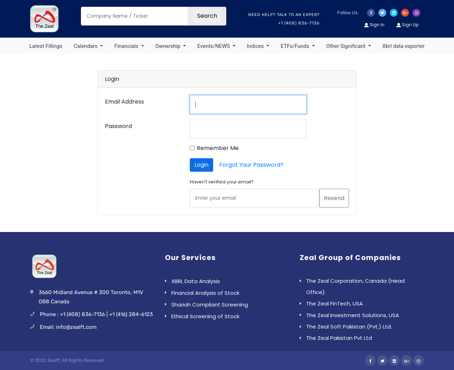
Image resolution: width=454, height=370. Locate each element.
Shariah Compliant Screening (209, 304)
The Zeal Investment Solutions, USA (352, 315)
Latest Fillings (45, 46)
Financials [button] (126, 46)
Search (207, 16)
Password (118, 126)
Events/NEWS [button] (214, 46)
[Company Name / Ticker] (134, 16)
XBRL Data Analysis (195, 281)
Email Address (124, 102)
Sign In (374, 25)
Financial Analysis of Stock (205, 293)
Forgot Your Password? (251, 165)
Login (201, 165)
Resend (334, 198)
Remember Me (218, 148)
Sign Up (408, 25)
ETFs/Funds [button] (295, 46)
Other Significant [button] (346, 46)
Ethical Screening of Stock (205, 316)
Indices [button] (256, 46)
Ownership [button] (168, 46)
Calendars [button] (86, 46)
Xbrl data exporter (403, 46)
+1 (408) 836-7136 (299, 23)
